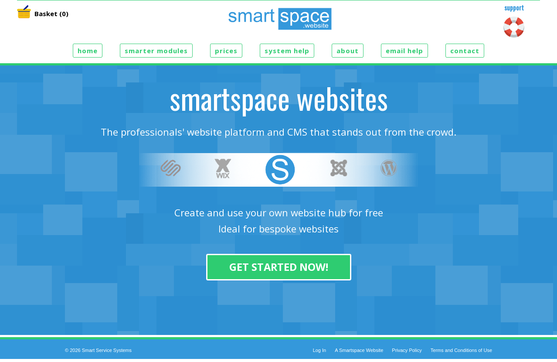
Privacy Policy (406, 350)
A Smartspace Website (359, 350)
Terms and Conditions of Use (461, 350)
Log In (319, 350)
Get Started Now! (278, 267)
